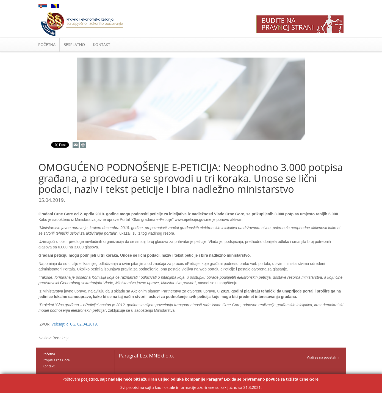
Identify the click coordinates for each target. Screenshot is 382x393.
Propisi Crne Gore (56, 360)
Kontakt (48, 366)
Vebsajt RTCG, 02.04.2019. (74, 324)
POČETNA (47, 44)
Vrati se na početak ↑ (323, 357)
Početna (49, 354)
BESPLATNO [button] (74, 44)
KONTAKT (101, 44)
